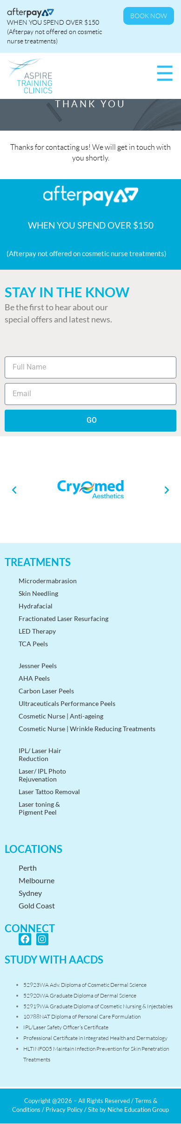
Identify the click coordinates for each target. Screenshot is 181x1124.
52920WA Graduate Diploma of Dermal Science (79, 995)
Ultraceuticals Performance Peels (67, 703)
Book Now (148, 16)
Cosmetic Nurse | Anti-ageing (61, 716)
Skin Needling (38, 593)
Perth (28, 867)
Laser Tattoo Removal (49, 792)
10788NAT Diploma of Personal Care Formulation (82, 1016)
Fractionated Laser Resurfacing (63, 618)
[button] (14, 490)
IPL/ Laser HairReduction (40, 754)
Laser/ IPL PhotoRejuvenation (42, 775)
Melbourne (36, 880)
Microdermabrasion (48, 581)
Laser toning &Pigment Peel (39, 808)
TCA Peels (33, 644)
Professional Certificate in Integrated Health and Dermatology (95, 1037)
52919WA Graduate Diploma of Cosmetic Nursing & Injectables (98, 1006)
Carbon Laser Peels (46, 691)
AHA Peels (34, 678)
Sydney (30, 892)
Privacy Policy (64, 1109)
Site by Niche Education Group (128, 1109)
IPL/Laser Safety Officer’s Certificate (65, 1027)
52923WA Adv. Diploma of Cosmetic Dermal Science (85, 984)
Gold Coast (37, 905)
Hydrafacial (36, 606)
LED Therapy (37, 631)
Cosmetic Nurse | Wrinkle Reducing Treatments (87, 729)
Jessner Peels (38, 666)
